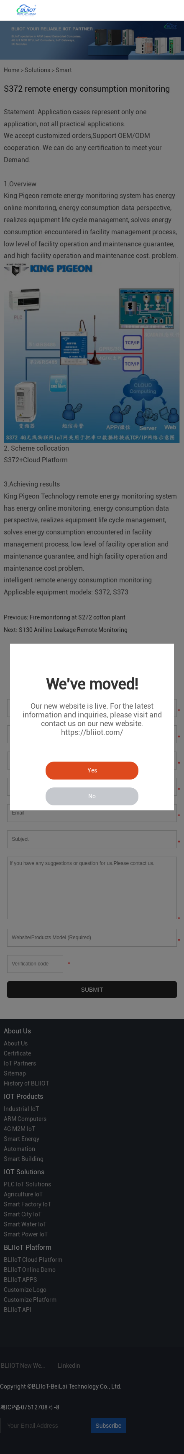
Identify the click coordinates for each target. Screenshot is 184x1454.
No (92, 796)
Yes (92, 770)
